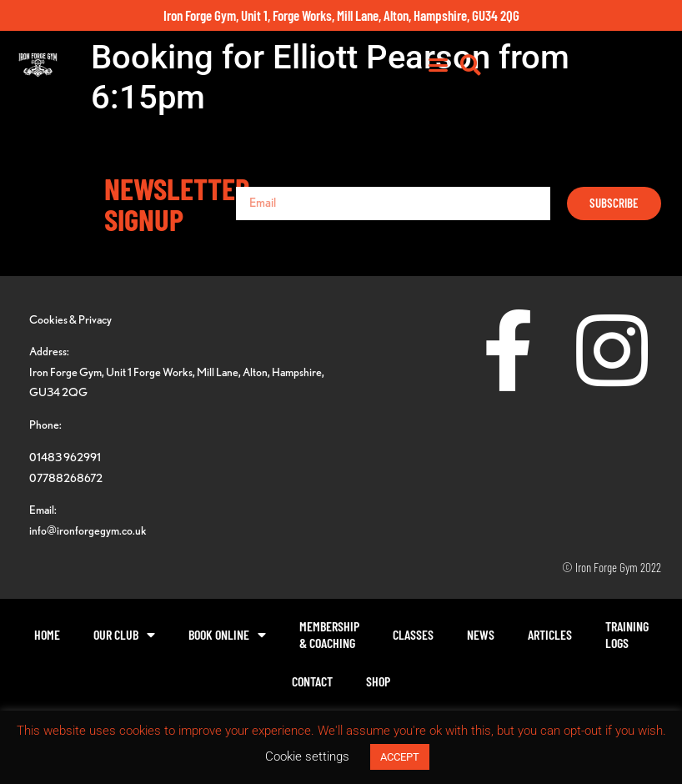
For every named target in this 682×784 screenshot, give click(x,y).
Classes (413, 634)
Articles (550, 634)
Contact (312, 681)
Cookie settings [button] (307, 756)
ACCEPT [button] (399, 757)
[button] (618, 73)
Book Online (227, 635)
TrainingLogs (627, 634)
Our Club (124, 635)
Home (47, 634)
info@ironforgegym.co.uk (88, 530)
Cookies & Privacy (70, 319)
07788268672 (66, 477)
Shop (378, 681)
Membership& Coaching (329, 634)
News (480, 634)
